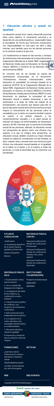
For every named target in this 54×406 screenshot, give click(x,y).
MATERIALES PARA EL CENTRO (37, 235)
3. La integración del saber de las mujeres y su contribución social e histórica (14, 295)
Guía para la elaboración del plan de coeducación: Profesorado (36, 243)
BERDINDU (31, 286)
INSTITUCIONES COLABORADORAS (35, 273)
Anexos (7, 256)
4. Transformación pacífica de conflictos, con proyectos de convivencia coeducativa (15, 306)
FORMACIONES (11, 347)
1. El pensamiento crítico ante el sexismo (14, 281)
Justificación (9, 241)
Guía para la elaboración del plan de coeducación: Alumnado (36, 262)
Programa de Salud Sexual (37, 280)
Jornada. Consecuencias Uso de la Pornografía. (14, 367)
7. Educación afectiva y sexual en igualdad (13, 330)
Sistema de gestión (11, 253)
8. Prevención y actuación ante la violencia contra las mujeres (15, 337)
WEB (6, 375)
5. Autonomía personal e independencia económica (14, 314)
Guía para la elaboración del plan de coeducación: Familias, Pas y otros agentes (36, 253)
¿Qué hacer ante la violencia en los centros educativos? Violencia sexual (13, 355)
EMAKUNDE (31, 283)
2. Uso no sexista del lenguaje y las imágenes (13, 286)
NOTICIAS (31, 347)
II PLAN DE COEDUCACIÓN (11, 235)
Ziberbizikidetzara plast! (13, 363)
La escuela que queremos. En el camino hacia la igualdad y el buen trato (14, 247)
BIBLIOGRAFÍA (33, 375)
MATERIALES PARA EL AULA (14, 273)
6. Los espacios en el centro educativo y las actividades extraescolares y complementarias (15, 322)
